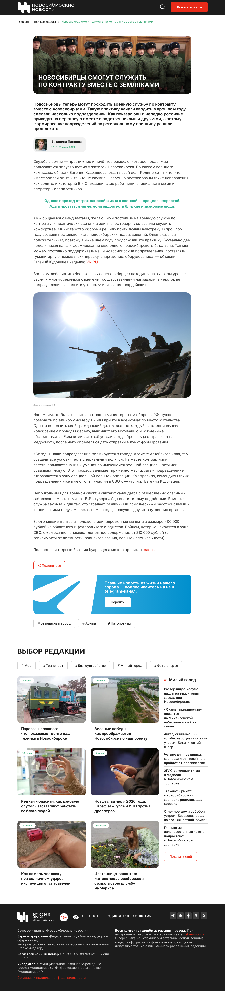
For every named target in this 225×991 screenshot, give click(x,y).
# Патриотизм (119, 623)
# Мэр (26, 666)
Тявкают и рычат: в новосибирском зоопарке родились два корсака (183, 797)
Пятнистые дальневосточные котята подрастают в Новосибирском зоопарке (184, 836)
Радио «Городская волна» (129, 916)
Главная (23, 21)
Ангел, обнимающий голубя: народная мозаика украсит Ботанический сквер (185, 740)
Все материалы (189, 7)
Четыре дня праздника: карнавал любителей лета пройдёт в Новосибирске (185, 758)
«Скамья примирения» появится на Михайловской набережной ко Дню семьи (183, 717)
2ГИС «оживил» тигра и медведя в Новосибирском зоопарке (182, 777)
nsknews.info (194, 934)
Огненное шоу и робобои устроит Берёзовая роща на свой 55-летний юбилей (185, 815)
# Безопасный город (54, 623)
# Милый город (130, 666)
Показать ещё (180, 856)
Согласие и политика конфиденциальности (51, 978)
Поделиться (49, 565)
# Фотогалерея (166, 666)
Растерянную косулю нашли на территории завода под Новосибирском (181, 695)
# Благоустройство (90, 666)
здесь (149, 550)
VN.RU (92, 262)
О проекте (90, 916)
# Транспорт (53, 666)
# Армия (89, 623)
